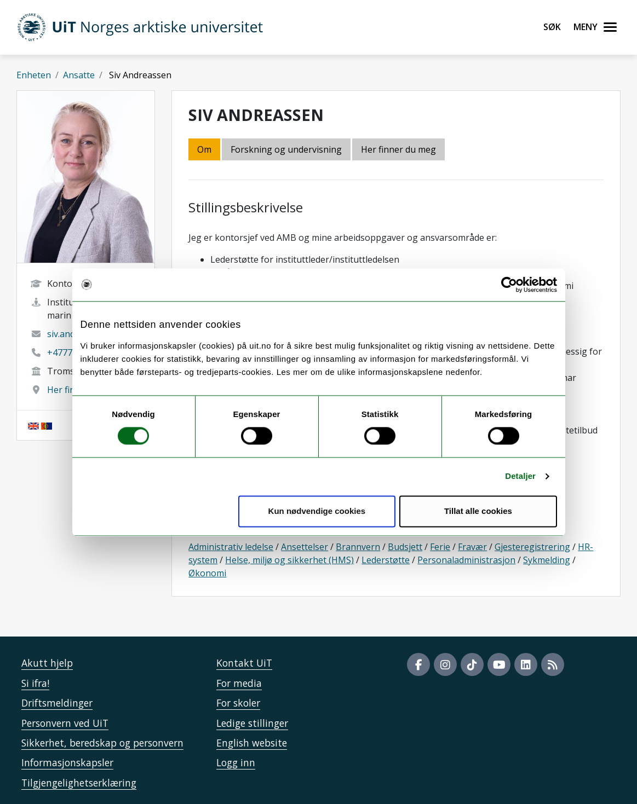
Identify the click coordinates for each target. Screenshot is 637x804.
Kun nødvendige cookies (317, 511)
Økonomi (207, 573)
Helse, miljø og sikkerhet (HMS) (289, 560)
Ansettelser (304, 547)
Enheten (33, 75)
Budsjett (405, 547)
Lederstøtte (385, 560)
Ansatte (79, 75)
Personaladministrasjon (466, 560)
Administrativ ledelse (230, 547)
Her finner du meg (398, 149)
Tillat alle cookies (478, 511)
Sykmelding (546, 560)
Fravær (472, 547)
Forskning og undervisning (286, 149)
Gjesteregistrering (532, 547)
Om (204, 149)
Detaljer (520, 476)
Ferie (440, 547)
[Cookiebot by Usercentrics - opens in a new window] (509, 284)
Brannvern (358, 547)
